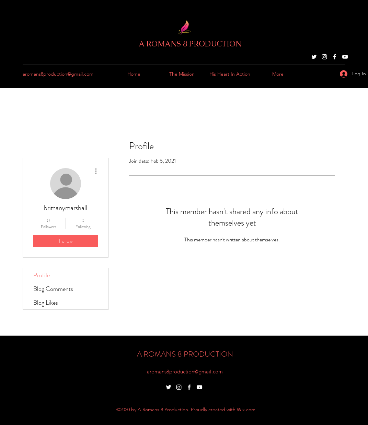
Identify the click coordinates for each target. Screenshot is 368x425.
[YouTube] (345, 56)
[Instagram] (324, 56)
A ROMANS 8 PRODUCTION (190, 44)
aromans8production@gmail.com (58, 74)
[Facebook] (334, 56)
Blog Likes (45, 302)
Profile (41, 275)
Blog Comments (53, 288)
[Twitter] (314, 56)
